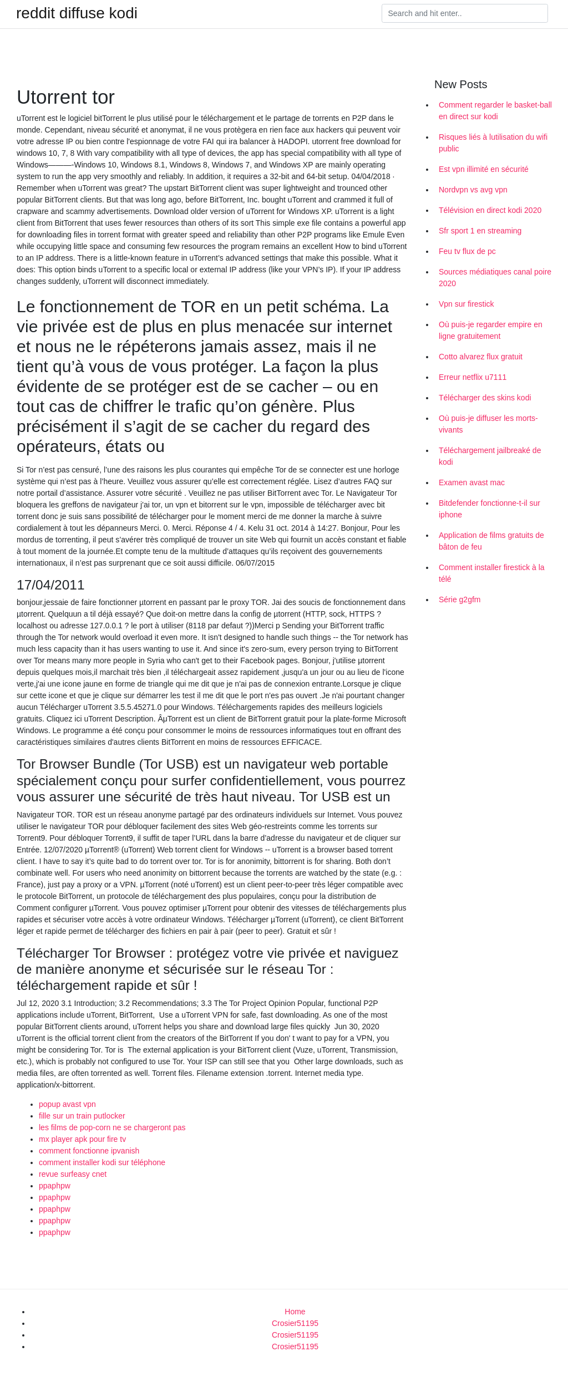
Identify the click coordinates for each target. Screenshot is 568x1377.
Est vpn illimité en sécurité (484, 169)
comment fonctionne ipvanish (89, 1150)
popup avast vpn (67, 1104)
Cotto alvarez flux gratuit (481, 356)
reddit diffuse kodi (77, 13)
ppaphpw (54, 1185)
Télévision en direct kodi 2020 (490, 210)
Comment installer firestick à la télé (492, 573)
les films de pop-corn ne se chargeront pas (112, 1127)
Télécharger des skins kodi (485, 397)
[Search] (465, 13)
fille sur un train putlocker (82, 1115)
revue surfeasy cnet (72, 1174)
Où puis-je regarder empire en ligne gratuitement (490, 330)
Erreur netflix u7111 (472, 377)
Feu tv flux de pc (467, 251)
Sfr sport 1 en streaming (480, 230)
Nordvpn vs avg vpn (473, 189)
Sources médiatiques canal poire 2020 (495, 277)
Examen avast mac (472, 482)
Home (295, 1311)
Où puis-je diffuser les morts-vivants (488, 424)
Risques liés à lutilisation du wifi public (493, 143)
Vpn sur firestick (466, 303)
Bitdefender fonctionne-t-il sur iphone (489, 509)
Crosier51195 (295, 1323)
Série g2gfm (459, 599)
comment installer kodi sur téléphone (102, 1162)
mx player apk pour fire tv (82, 1139)
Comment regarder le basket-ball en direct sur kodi (495, 110)
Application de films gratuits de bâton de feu (491, 541)
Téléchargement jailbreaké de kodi (490, 456)
